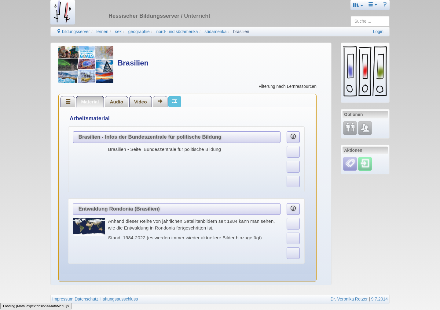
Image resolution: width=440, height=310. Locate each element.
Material (90, 101)
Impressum (62, 299)
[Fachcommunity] (365, 127)
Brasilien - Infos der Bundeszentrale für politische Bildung (150, 137)
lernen (102, 31)
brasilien (241, 31)
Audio (116, 101)
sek (118, 31)
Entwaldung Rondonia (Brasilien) (119, 209)
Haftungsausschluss (119, 299)
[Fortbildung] (350, 127)
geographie (139, 31)
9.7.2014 (379, 299)
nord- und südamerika (177, 31)
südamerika (215, 31)
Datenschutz (86, 299)
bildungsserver (73, 31)
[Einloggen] (365, 163)
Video (140, 101)
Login (378, 31)
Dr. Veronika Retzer (349, 299)
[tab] (68, 101)
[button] (358, 5)
